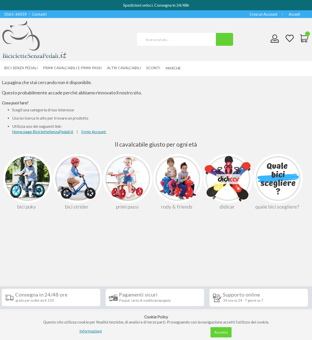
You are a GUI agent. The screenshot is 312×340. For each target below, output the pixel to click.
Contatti (39, 14)
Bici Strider (77, 181)
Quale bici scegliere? (277, 181)
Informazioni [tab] (20, 257)
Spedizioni (14, 268)
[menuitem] (174, 68)
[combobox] (178, 39)
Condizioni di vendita (23, 276)
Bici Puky (27, 181)
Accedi (294, 14)
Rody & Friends (177, 181)
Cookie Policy (18, 307)
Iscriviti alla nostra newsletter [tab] (194, 257)
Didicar (227, 181)
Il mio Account (94, 131)
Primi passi (127, 181)
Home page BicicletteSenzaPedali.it (42, 131)
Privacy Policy (18, 299)
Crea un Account (264, 14)
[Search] (224, 39)
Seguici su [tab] (68, 257)
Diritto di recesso (21, 284)
